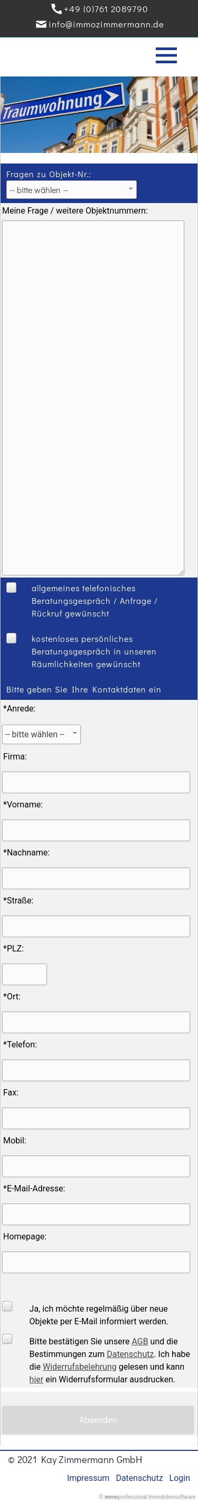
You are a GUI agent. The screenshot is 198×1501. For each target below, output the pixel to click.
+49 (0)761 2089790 (106, 9)
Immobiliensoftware (171, 1497)
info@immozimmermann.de (106, 24)
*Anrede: (19, 709)
